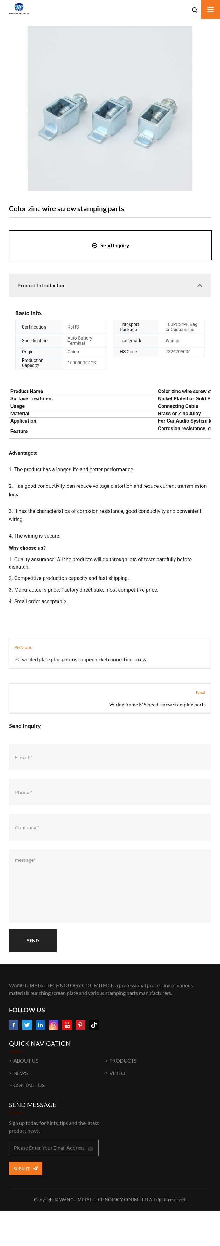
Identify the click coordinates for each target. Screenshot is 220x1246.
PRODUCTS (122, 1061)
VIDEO (117, 1073)
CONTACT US (29, 1085)
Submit (25, 1168)
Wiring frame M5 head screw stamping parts (157, 704)
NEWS (20, 1073)
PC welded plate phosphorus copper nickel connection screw (80, 659)
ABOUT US (25, 1061)
